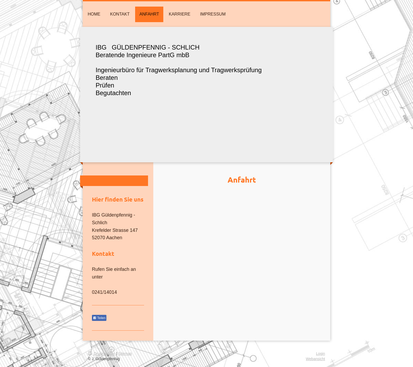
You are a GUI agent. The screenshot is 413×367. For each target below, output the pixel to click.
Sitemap (125, 353)
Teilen (99, 318)
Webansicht (315, 359)
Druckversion (102, 353)
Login (320, 353)
